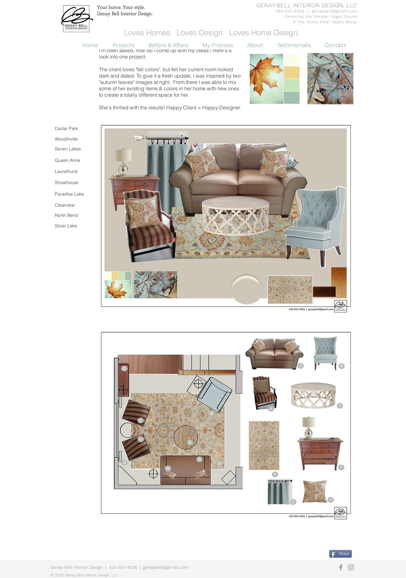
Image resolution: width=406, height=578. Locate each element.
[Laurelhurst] (71, 171)
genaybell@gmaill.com (166, 567)
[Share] (340, 554)
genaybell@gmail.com (334, 11)
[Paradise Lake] (71, 194)
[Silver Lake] (71, 226)
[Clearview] (71, 205)
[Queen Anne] (71, 160)
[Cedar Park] (69, 129)
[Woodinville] (71, 139)
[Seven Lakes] (72, 149)
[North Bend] (71, 215)
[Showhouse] (71, 182)
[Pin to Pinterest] (322, 553)
